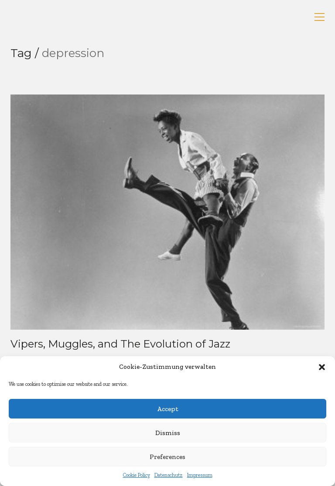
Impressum (199, 475)
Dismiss (167, 433)
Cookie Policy (136, 475)
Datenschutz (168, 475)
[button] (322, 367)
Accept (167, 409)
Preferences (167, 457)
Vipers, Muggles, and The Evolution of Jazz (120, 344)
